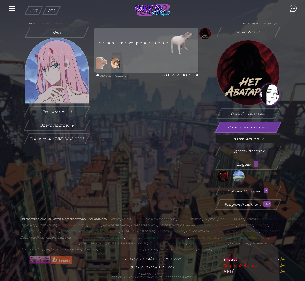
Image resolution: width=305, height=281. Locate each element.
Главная (32, 23)
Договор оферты (180, 277)
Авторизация (270, 23)
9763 (171, 267)
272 (176, 259)
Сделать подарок (248, 150)
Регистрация (250, 23)
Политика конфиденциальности (138, 277)
